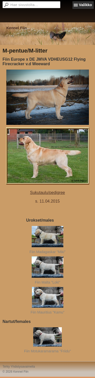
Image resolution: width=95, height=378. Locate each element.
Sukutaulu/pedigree (47, 192)
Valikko (85, 5)
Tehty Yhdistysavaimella (19, 366)
